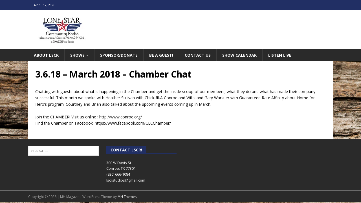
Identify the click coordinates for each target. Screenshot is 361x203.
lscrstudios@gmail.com (125, 180)
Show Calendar (239, 55)
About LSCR (46, 55)
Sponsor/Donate (119, 55)
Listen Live (279, 55)
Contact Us (198, 55)
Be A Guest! (161, 55)
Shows (77, 55)
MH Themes (127, 196)
